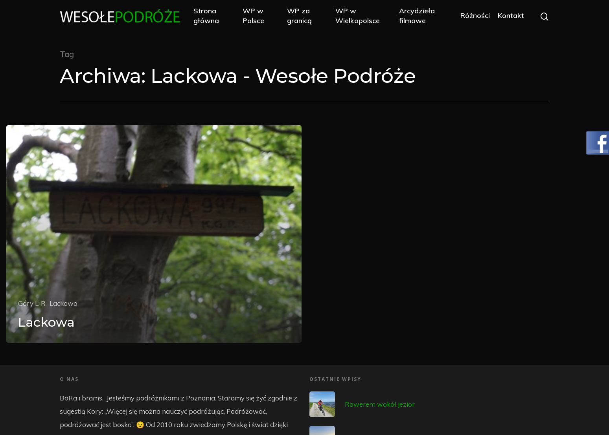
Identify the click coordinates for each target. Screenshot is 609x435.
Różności (475, 16)
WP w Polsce (257, 16)
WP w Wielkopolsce (360, 16)
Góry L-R (32, 303)
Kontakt (511, 16)
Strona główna (211, 16)
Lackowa (63, 303)
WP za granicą (302, 16)
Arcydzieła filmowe (418, 16)
